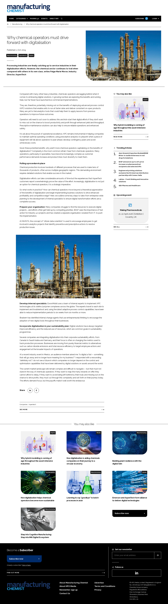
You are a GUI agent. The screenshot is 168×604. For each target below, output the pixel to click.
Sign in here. (26, 565)
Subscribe (141, 19)
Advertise (99, 583)
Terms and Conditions (104, 586)
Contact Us (64, 593)
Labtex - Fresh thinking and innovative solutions (133, 180)
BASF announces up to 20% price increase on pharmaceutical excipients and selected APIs (131, 164)
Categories (21, 18)
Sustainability (50, 472)
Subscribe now (122, 513)
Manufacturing (12, 55)
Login (154, 18)
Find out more (13, 572)
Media (99, 432)
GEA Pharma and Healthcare (129, 185)
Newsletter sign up (68, 590)
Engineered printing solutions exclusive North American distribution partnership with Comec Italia (133, 172)
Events (44, 18)
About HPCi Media (67, 586)
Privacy (97, 590)
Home (11, 18)
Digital (31, 55)
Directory (54, 18)
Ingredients (23, 55)
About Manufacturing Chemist (73, 583)
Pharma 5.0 (34, 18)
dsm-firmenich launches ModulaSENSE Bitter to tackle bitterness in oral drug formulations (133, 155)
